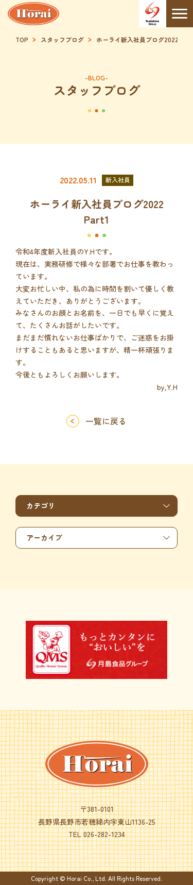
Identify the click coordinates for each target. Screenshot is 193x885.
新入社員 (118, 179)
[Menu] (180, 13)
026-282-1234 (104, 834)
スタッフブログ (62, 39)
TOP (21, 39)
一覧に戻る (106, 421)
